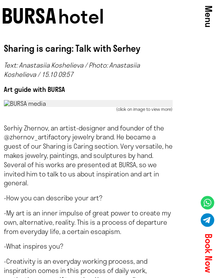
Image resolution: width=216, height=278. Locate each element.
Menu (208, 16)
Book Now (208, 253)
